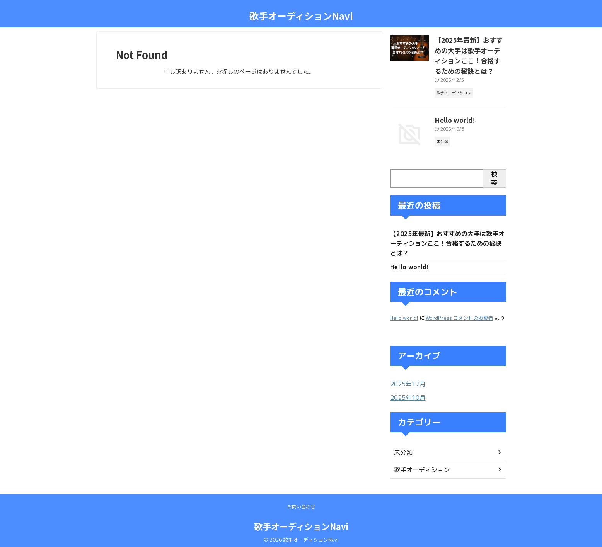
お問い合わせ (301, 502)
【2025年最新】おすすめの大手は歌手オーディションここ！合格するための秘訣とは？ (447, 239)
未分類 (402, 448)
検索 (494, 173)
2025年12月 (406, 380)
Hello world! (451, 114)
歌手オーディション (418, 465)
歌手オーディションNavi (301, 15)
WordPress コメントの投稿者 (459, 314)
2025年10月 (406, 394)
